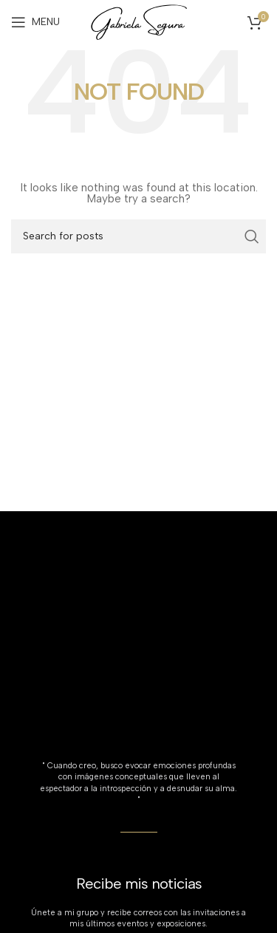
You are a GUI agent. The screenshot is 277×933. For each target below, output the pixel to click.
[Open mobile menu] (35, 22)
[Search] (138, 236)
